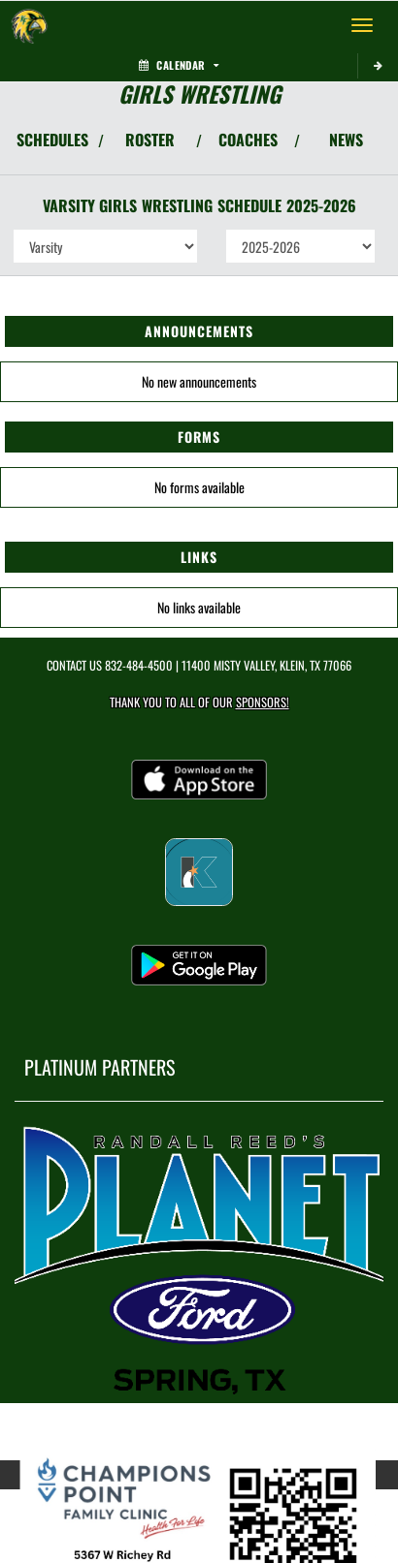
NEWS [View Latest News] (346, 139)
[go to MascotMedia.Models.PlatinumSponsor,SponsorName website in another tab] (199, 1259)
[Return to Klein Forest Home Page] (29, 25)
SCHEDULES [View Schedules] (52, 139)
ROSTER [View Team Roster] (150, 139)
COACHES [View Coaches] (248, 139)
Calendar (178, 65)
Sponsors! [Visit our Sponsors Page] (262, 702)
